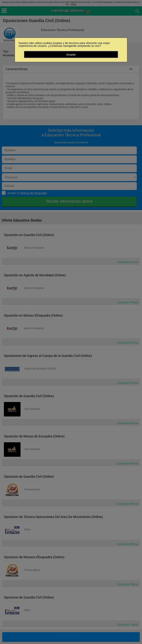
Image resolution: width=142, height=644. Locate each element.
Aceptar (71, 54)
